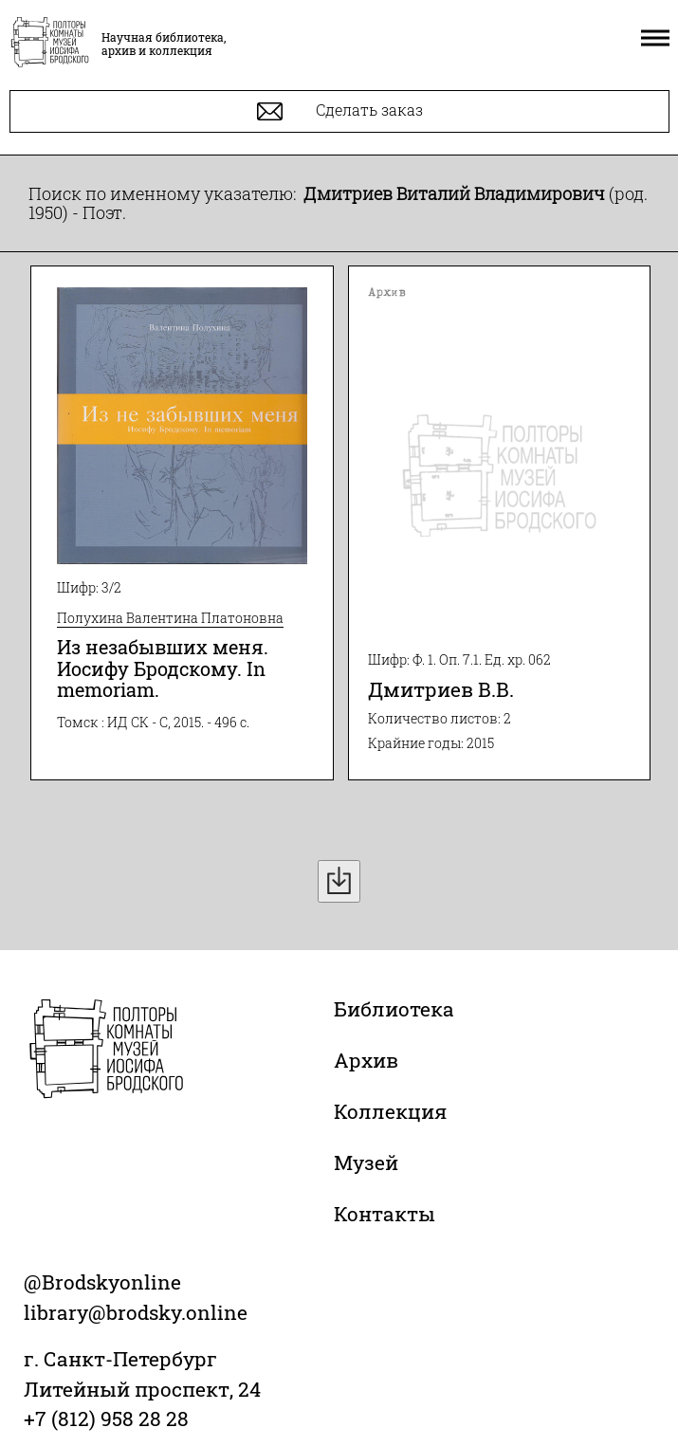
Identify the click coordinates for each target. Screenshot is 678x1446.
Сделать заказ (340, 111)
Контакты (384, 1213)
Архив (366, 1060)
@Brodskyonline (102, 1282)
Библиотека (394, 1009)
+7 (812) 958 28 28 (106, 1418)
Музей (366, 1162)
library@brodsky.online (135, 1312)
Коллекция (390, 1111)
